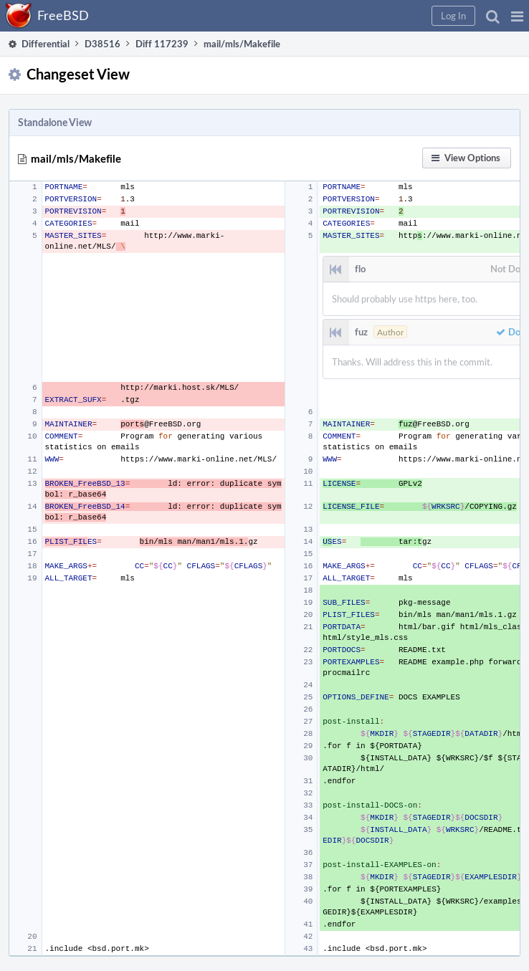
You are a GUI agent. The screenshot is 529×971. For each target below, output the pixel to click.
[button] (517, 16)
